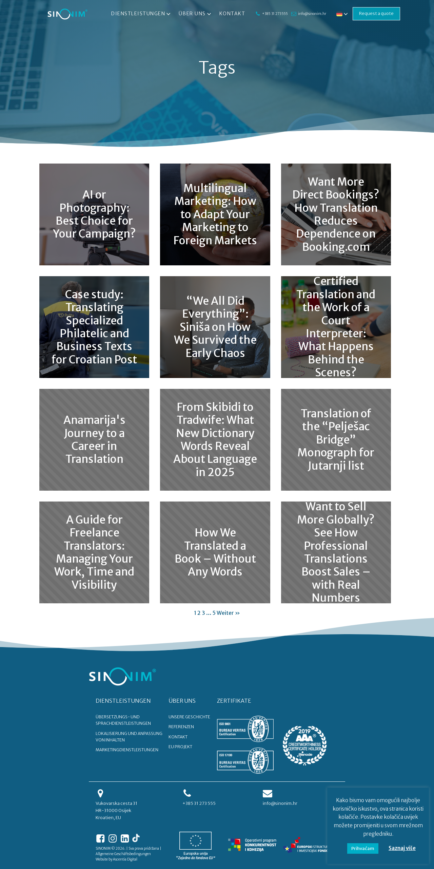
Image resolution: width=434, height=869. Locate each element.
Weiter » (228, 612)
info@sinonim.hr (312, 14)
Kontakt (232, 14)
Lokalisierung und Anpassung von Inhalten (129, 736)
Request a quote (376, 13)
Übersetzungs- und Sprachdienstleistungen (123, 720)
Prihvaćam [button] (362, 848)
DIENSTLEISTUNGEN (123, 700)
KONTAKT (178, 736)
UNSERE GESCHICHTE (189, 716)
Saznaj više (402, 848)
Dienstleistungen (141, 14)
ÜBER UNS (182, 700)
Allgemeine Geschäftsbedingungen (123, 854)
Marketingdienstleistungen (127, 749)
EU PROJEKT (180, 746)
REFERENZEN (181, 726)
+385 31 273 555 (275, 14)
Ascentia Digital (125, 859)
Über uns (196, 14)
